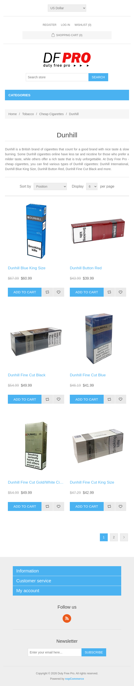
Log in (65, 24)
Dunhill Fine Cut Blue (88, 375)
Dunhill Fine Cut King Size (92, 482)
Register (49, 24)
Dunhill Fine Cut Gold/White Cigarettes (40, 482)
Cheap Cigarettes (51, 114)
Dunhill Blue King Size (26, 268)
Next (124, 537)
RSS (67, 618)
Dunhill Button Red (86, 268)
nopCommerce (74, 678)
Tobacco (28, 114)
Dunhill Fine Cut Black (26, 375)
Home (12, 114)
